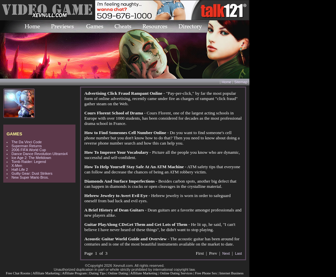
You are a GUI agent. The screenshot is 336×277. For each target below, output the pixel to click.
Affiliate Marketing (46, 273)
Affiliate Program (74, 273)
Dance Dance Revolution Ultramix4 (39, 154)
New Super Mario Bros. (30, 177)
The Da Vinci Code (26, 142)
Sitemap (240, 82)
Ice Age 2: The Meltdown (31, 158)
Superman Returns (26, 146)
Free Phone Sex (206, 273)
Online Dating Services (176, 273)
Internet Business (232, 273)
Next (226, 253)
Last (238, 253)
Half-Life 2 (19, 169)
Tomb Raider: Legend (28, 162)
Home (226, 82)
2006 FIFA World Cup (28, 150)
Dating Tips (97, 273)
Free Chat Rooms (18, 273)
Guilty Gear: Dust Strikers (31, 173)
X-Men (16, 166)
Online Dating (118, 273)
